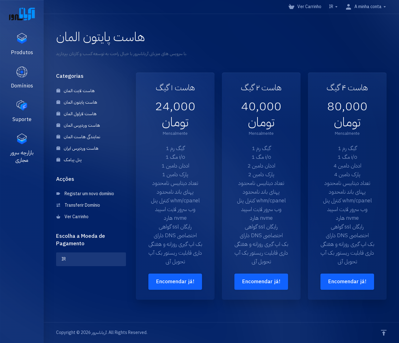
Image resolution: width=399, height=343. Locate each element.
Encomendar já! (175, 281)
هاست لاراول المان (76, 113)
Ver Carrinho (72, 217)
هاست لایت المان (75, 90)
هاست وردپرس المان (78, 125)
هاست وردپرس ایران (77, 148)
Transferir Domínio (78, 205)
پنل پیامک (69, 160)
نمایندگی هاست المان (78, 137)
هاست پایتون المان (76, 102)
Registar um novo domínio (85, 193)
